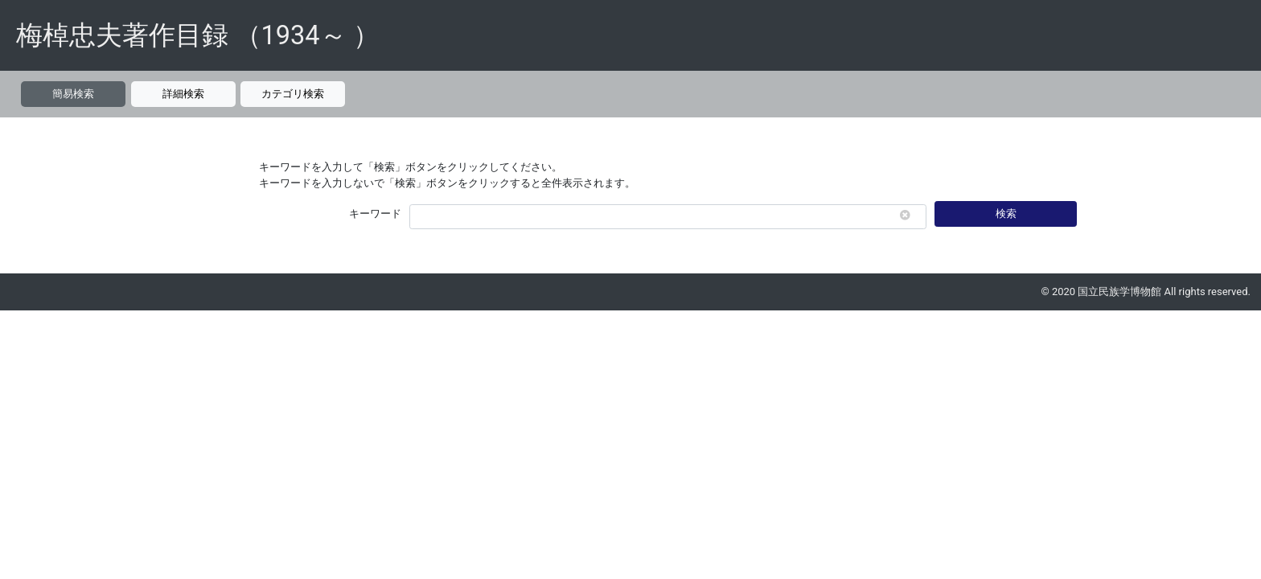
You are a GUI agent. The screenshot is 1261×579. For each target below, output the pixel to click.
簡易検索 (73, 94)
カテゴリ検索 (292, 94)
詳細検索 (183, 94)
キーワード (375, 213)
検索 (1006, 213)
